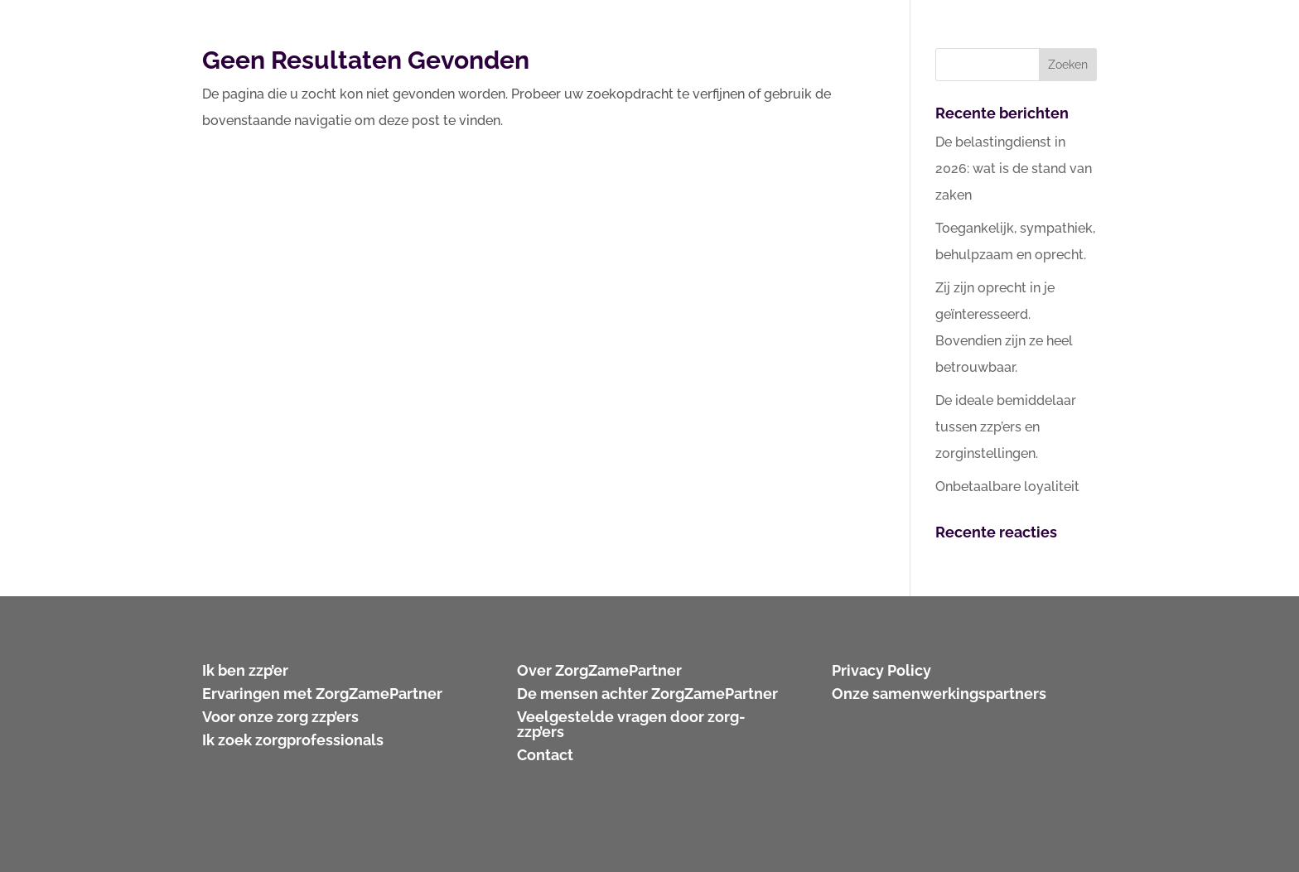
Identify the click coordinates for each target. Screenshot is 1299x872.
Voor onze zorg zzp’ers (280, 716)
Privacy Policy (881, 670)
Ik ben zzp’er (245, 670)
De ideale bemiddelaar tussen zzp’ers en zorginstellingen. (1005, 427)
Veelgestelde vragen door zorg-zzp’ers (631, 724)
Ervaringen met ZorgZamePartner (322, 693)
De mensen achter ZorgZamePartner (647, 693)
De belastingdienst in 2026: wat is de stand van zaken (1013, 168)
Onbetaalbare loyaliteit (1007, 486)
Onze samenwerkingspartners (939, 693)
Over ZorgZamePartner (599, 670)
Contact (545, 755)
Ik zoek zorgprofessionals (293, 740)
